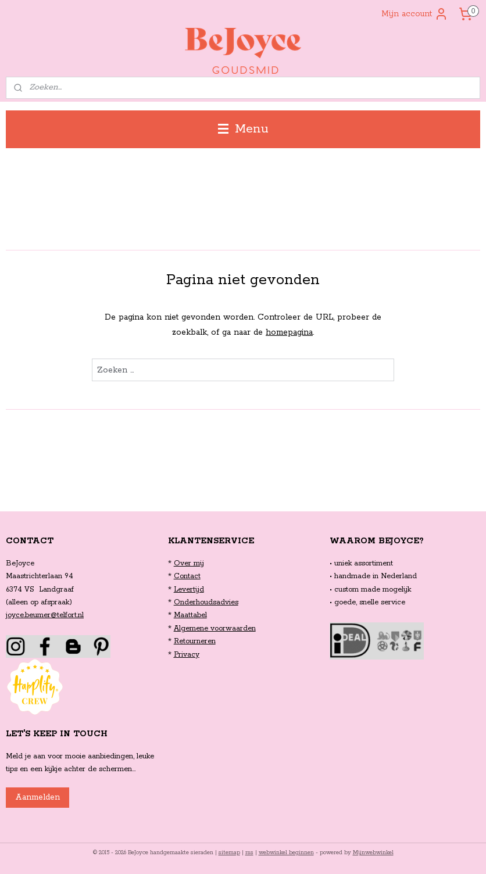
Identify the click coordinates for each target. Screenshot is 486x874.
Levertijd (189, 589)
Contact (187, 576)
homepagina (289, 332)
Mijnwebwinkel (373, 853)
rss (249, 853)
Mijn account (414, 14)
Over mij (189, 563)
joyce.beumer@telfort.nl (45, 615)
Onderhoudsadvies (206, 602)
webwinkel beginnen (286, 853)
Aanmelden (37, 797)
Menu (243, 129)
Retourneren (195, 641)
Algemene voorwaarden (215, 628)
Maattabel (190, 615)
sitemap (229, 853)
